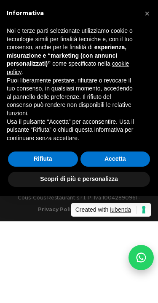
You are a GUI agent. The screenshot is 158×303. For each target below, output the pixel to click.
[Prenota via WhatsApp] (141, 259)
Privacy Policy (57, 209)
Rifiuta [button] (43, 158)
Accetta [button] (115, 158)
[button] (147, 13)
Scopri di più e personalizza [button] (79, 178)
